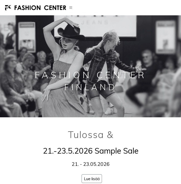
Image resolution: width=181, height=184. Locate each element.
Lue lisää (92, 178)
